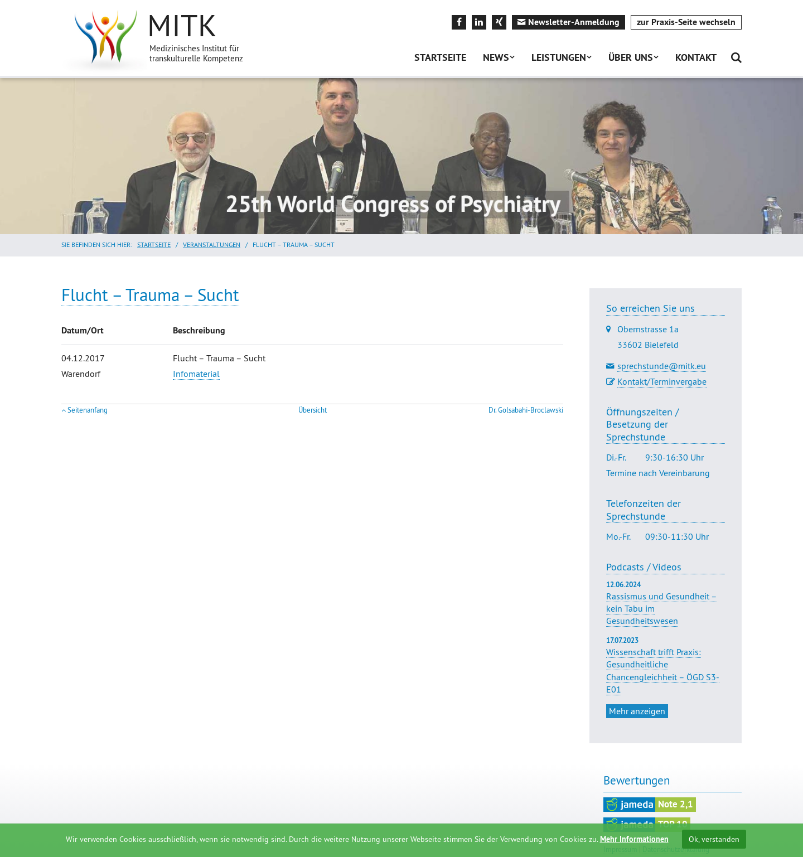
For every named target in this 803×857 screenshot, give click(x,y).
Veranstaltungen (211, 244)
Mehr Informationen (634, 839)
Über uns (630, 57)
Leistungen (558, 57)
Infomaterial (196, 373)
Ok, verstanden (714, 839)
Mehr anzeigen (637, 710)
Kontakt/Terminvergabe (662, 381)
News (496, 57)
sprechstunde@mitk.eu (661, 365)
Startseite (440, 57)
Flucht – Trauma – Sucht (150, 295)
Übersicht (312, 410)
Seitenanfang (87, 410)
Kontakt (696, 57)
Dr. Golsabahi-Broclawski (525, 410)
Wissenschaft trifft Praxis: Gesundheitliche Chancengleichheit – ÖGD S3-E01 (662, 670)
